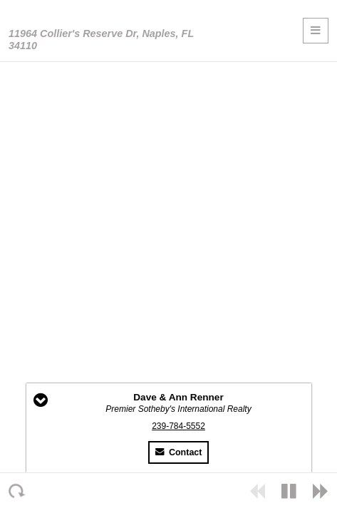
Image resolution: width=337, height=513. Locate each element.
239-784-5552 (178, 426)
